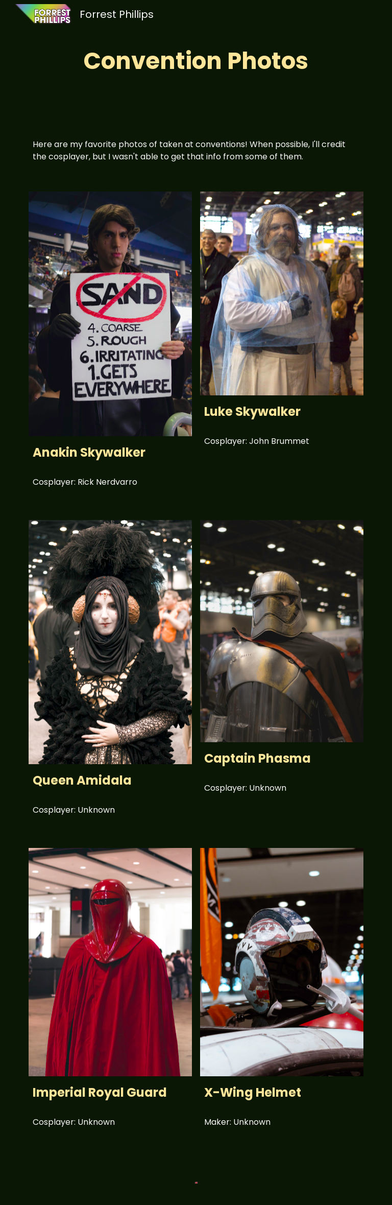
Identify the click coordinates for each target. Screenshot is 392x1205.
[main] (196, 61)
